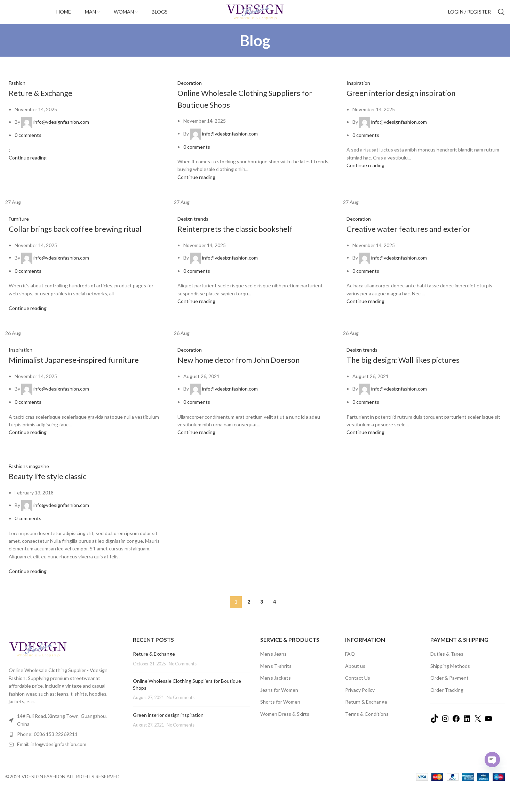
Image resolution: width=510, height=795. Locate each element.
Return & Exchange (366, 709)
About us (355, 673)
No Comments (183, 671)
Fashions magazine (29, 473)
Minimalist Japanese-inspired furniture (82, 367)
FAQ (350, 661)
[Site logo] (255, 15)
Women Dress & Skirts (284, 721)
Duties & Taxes (446, 661)
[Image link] (38, 656)
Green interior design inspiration (408, 100)
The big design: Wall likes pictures (409, 367)
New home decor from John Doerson (245, 367)
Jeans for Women (279, 697)
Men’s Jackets (275, 685)
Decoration (189, 90)
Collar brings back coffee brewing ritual (82, 236)
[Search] (501, 16)
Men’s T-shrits (276, 673)
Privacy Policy (360, 697)
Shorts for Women (280, 709)
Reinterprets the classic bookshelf (240, 236)
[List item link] (64, 741)
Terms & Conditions (367, 721)
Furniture (19, 226)
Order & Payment (449, 685)
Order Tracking (446, 697)
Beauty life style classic (51, 483)
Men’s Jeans (273, 661)
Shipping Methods (450, 673)
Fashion (17, 90)
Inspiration (358, 90)
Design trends (192, 226)
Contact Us (357, 685)
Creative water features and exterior (415, 236)
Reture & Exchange (44, 100)
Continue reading (28, 165)
